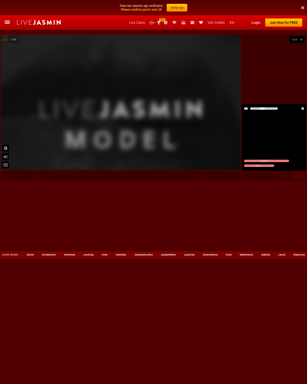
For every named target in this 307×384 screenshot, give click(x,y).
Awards (159, 22)
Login (255, 22)
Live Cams (137, 22)
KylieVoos (69, 362)
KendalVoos (49, 362)
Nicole (30, 362)
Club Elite (174, 22)
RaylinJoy (299, 362)
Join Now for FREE (284, 22)
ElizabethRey (168, 362)
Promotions (166, 22)
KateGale (121, 362)
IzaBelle (265, 362)
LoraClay (88, 362)
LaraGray (189, 362)
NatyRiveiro (246, 362)
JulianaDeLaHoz (143, 362)
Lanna (281, 362)
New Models (152, 22)
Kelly (105, 362)
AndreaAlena (210, 362)
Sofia (228, 362)
